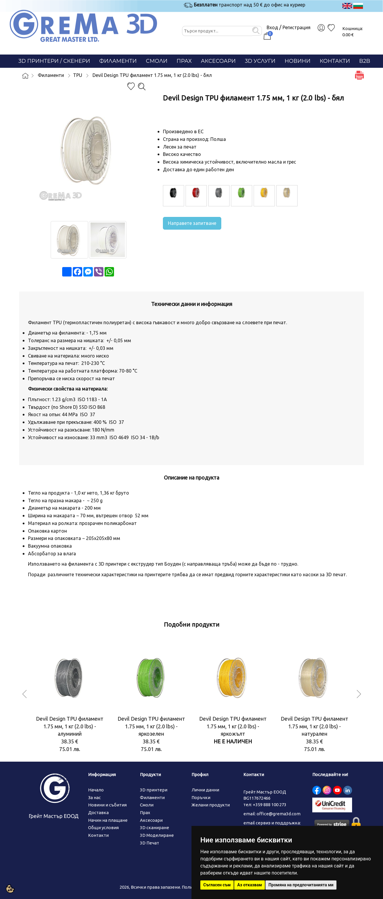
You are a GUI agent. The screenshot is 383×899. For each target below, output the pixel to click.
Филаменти (118, 61)
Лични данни (205, 789)
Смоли (156, 61)
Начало (96, 789)
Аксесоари (218, 61)
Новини (298, 61)
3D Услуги (260, 61)
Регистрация (297, 27)
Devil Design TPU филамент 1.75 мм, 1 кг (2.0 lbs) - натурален (314, 726)
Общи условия (103, 827)
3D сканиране (154, 827)
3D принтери (153, 789)
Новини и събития (107, 804)
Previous (24, 693)
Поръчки (201, 797)
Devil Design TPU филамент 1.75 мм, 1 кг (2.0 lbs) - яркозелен (151, 726)
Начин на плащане (108, 820)
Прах (184, 61)
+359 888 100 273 (269, 804)
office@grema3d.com (279, 813)
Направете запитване (192, 223)
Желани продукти (211, 804)
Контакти (335, 61)
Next (359, 693)
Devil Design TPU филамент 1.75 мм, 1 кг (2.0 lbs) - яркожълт (233, 726)
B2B (364, 61)
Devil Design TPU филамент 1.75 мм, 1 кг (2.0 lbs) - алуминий (69, 726)
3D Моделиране (157, 835)
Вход (272, 27)
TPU (77, 75)
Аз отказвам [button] (249, 884)
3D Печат (149, 842)
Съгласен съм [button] (217, 884)
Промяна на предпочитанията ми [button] (300, 884)
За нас (94, 797)
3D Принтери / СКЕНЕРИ (54, 61)
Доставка (98, 812)
